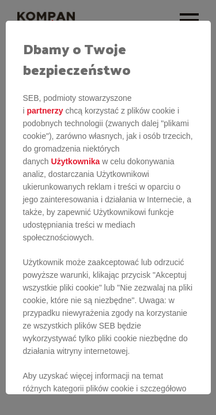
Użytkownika (75, 161)
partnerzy (45, 110)
